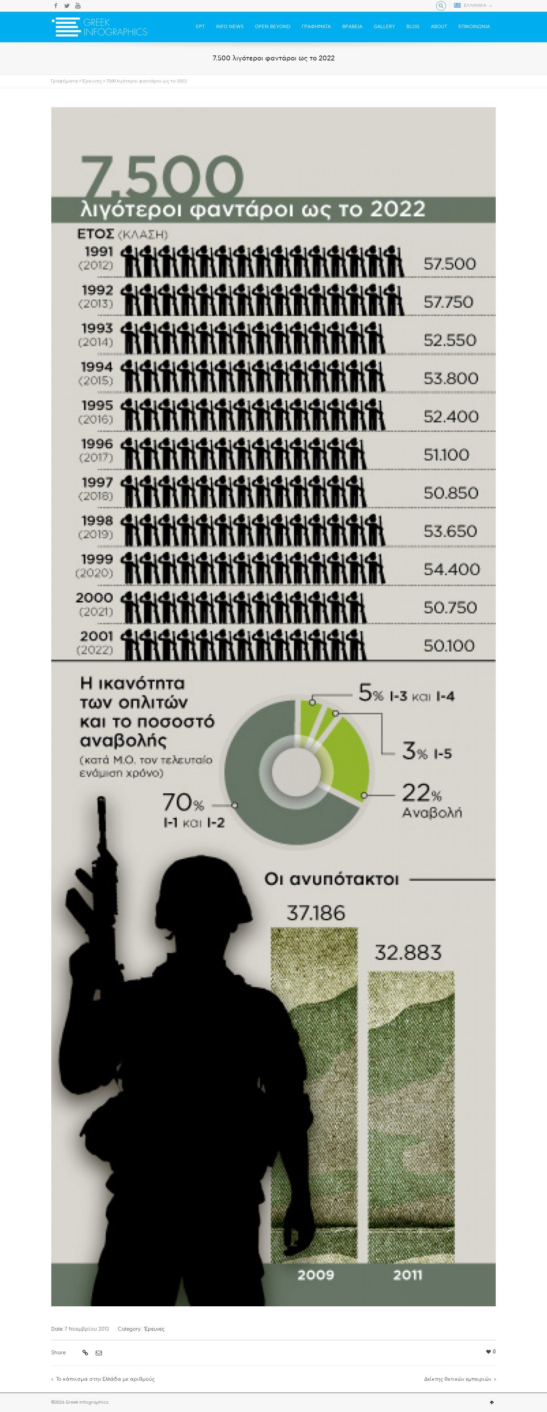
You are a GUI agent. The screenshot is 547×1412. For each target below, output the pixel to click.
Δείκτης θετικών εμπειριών (457, 1379)
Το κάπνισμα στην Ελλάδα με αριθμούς (105, 1379)
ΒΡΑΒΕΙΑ (352, 27)
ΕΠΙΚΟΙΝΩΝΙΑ (474, 27)
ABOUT (439, 27)
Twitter (66, 5)
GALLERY (384, 27)
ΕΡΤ (200, 27)
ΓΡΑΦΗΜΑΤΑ (316, 27)
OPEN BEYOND (272, 27)
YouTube (77, 5)
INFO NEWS (229, 27)
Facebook (55, 5)
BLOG (412, 27)
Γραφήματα (64, 81)
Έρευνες (92, 81)
